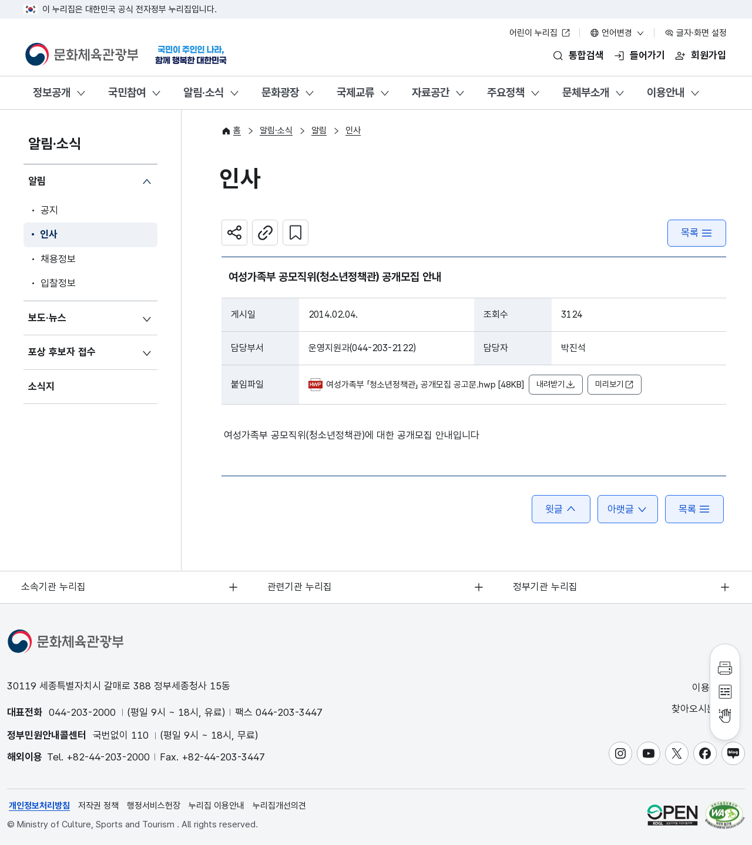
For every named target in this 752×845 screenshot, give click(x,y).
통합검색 (586, 55)
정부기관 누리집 (545, 586)
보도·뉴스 (47, 318)
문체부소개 (585, 92)
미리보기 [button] (614, 385)
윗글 (561, 509)
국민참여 (127, 92)
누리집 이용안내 (216, 805)
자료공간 (430, 92)
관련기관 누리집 (299, 586)
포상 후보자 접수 (62, 352)
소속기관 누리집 (54, 586)
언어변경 (617, 33)
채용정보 (58, 259)
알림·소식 (203, 92)
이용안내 (665, 92)
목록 (697, 233)
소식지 (41, 386)
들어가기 (647, 55)
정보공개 (51, 92)
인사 (49, 235)
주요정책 (506, 92)
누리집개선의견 (279, 805)
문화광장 (280, 92)
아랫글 (627, 509)
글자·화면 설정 (695, 33)
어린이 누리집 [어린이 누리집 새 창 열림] (539, 33)
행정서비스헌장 (153, 805)
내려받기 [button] (555, 385)
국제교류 (355, 92)
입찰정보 (58, 283)
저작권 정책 (98, 805)
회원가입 (708, 55)
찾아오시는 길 (707, 709)
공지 (49, 210)
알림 (37, 181)
